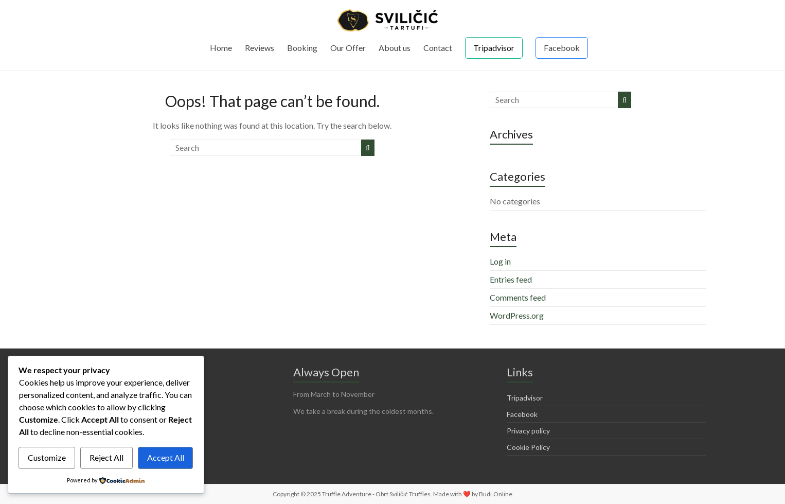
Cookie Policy (528, 447)
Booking (302, 48)
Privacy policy (528, 430)
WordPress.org (517, 315)
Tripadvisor (493, 48)
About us (395, 48)
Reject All (106, 457)
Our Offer (348, 48)
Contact (437, 48)
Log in (500, 261)
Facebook (562, 48)
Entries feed (511, 279)
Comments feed (518, 297)
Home (221, 48)
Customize (47, 457)
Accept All (165, 457)
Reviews (259, 48)
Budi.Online (495, 494)
